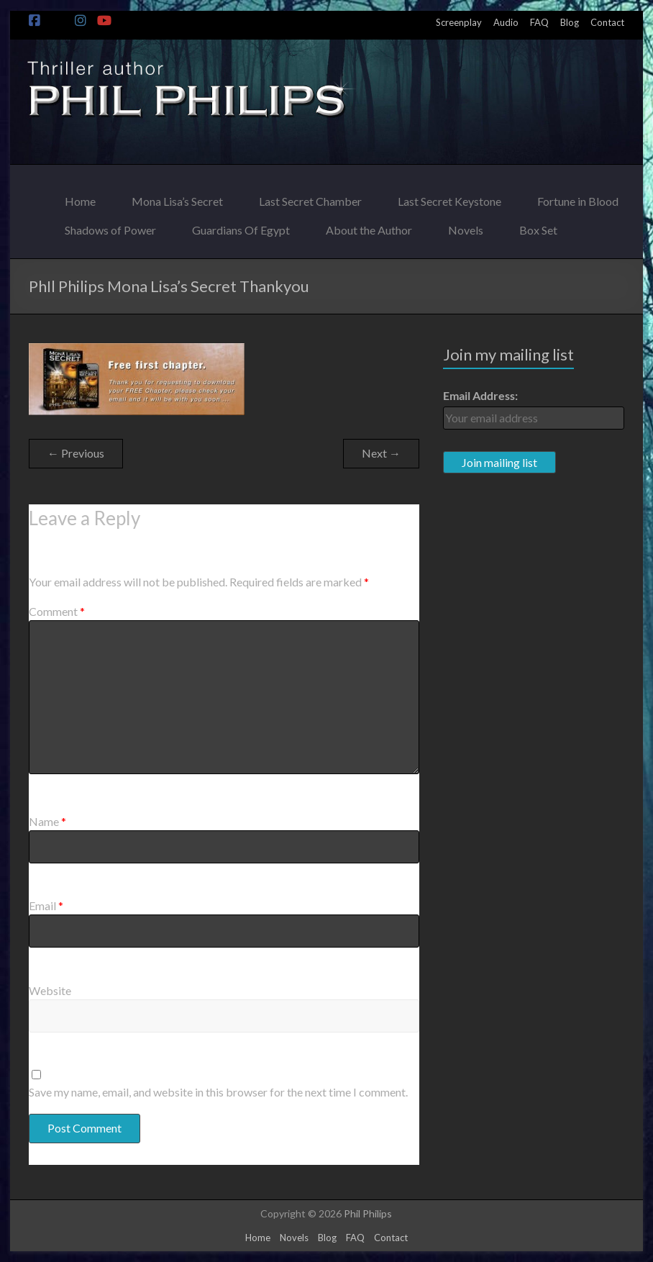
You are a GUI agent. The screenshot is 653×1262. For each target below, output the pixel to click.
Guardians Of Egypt (241, 226)
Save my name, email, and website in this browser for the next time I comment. (218, 1092)
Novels (465, 226)
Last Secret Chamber (310, 197)
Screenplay (459, 22)
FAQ (539, 22)
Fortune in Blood (577, 197)
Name (47, 821)
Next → (381, 453)
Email (46, 905)
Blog (569, 22)
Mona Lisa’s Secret (177, 197)
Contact (607, 22)
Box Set (538, 226)
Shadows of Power (110, 226)
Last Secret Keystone (449, 197)
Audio (506, 22)
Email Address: (480, 395)
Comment (57, 611)
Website (50, 990)
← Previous (75, 453)
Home (80, 197)
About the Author (369, 226)
